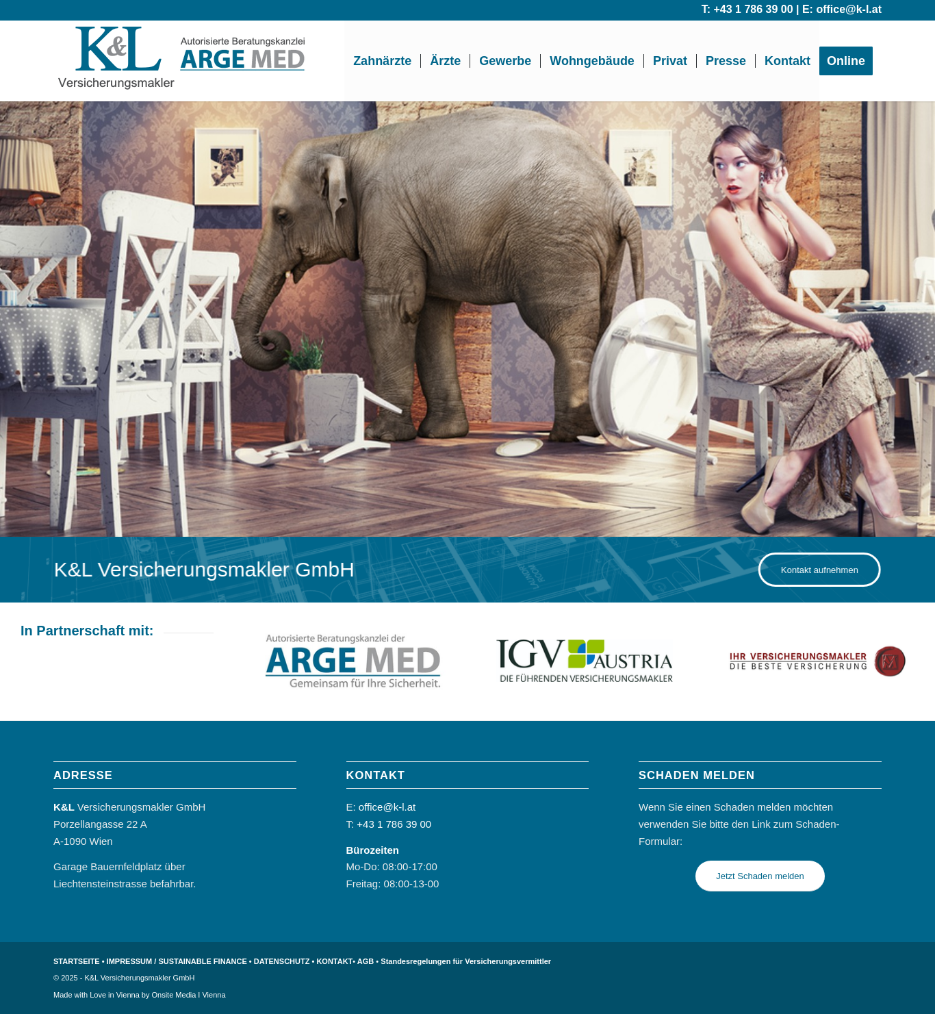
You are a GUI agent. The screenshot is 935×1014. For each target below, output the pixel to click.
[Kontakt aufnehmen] (828, 570)
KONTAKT (334, 961)
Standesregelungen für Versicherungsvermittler (466, 961)
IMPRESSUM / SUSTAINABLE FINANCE (177, 961)
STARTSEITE (76, 961)
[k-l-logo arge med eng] (182, 61)
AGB (365, 961)
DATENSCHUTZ (282, 961)
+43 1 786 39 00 (753, 9)
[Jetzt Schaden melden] (760, 876)
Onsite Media (174, 995)
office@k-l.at (849, 9)
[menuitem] (382, 61)
